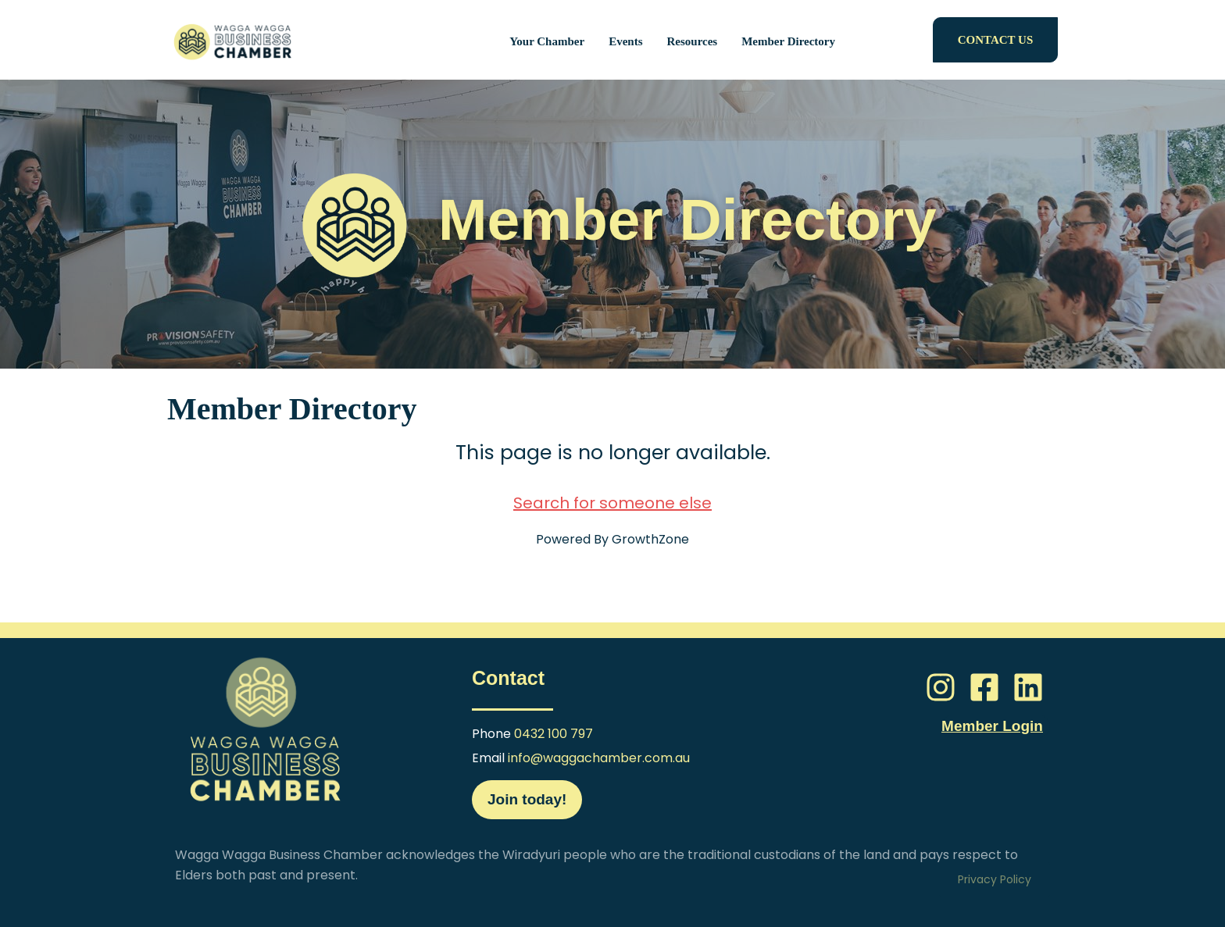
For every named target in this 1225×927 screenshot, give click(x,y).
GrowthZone (650, 539)
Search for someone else (612, 503)
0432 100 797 (553, 734)
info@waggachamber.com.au (599, 758)
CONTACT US (996, 40)
